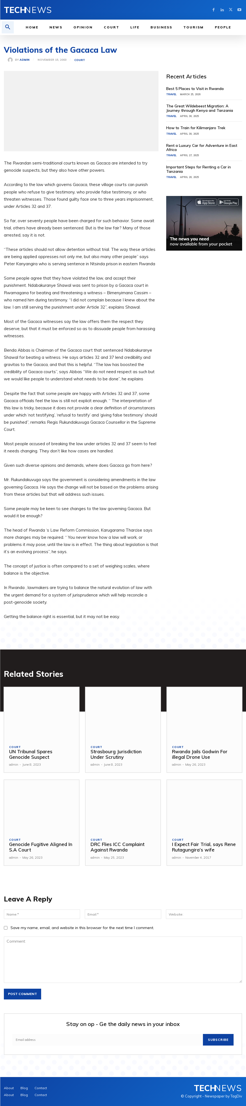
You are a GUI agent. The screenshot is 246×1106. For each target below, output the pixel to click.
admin (25, 60)
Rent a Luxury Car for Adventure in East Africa (201, 147)
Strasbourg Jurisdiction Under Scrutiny (116, 754)
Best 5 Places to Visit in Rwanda (195, 88)
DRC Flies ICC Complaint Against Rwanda (117, 847)
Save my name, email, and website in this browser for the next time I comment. (82, 927)
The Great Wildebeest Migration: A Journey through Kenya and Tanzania (199, 108)
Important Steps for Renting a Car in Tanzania (198, 169)
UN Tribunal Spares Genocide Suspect (30, 754)
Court (79, 60)
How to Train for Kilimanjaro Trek (195, 127)
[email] (107, 1040)
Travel (171, 94)
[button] (8, 27)
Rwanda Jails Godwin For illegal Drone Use (200, 754)
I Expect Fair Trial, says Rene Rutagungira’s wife (204, 847)
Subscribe (218, 1040)
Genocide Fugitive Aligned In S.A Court (40, 847)
